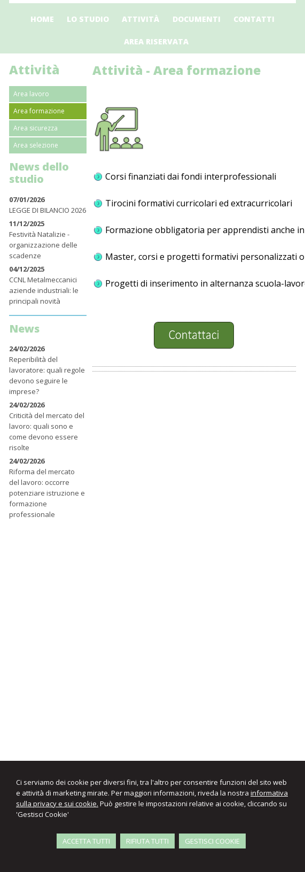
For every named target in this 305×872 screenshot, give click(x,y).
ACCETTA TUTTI (86, 841)
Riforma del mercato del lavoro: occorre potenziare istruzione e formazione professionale (47, 493)
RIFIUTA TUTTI (147, 841)
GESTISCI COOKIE (212, 841)
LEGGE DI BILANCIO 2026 (47, 210)
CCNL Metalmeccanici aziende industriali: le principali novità (44, 290)
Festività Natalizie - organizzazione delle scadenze (43, 244)
